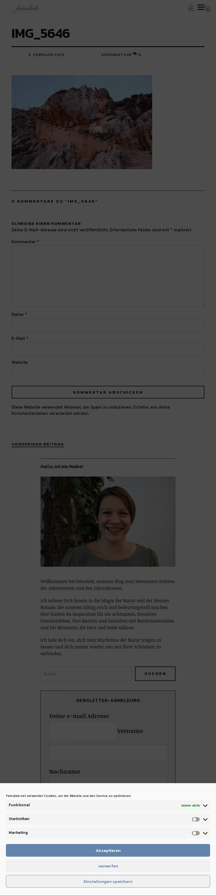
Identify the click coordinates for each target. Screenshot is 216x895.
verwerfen (108, 866)
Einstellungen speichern (108, 881)
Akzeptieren (108, 850)
